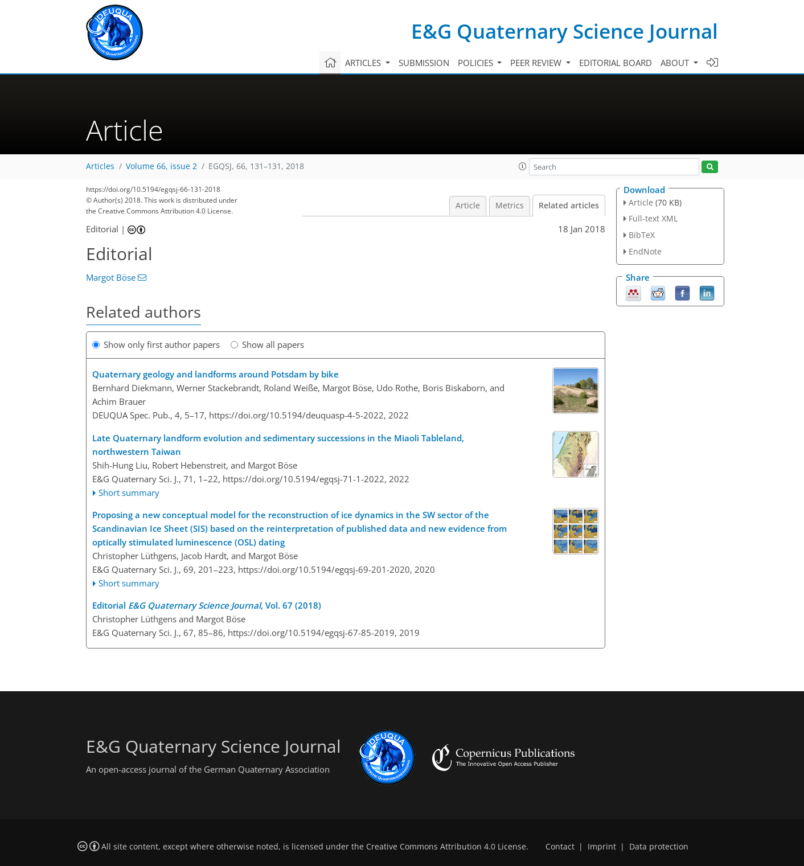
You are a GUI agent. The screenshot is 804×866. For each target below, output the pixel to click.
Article (468, 205)
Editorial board (615, 62)
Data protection (658, 847)
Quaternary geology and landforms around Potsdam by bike (215, 374)
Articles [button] (364, 62)
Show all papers (267, 344)
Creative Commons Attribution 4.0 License (446, 847)
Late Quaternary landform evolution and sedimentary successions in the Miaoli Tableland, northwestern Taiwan (278, 444)
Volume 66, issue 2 (161, 166)
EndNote (645, 251)
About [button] (676, 62)
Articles (100, 166)
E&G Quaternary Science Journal (564, 31)
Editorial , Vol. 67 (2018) (206, 605)
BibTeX (642, 234)
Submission (424, 62)
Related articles (569, 205)
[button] (523, 166)
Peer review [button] (537, 62)
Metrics (509, 205)
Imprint (602, 847)
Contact (560, 847)
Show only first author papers (156, 344)
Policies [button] (476, 62)
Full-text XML (653, 218)
